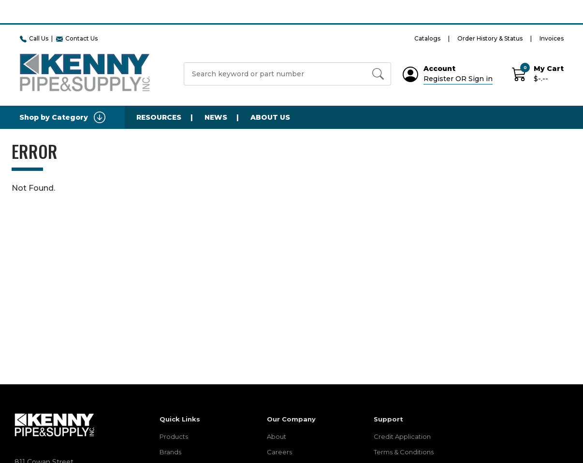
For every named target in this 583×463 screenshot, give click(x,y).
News (215, 117)
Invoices (551, 38)
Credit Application (402, 436)
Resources (158, 117)
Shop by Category (62, 117)
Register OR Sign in (458, 78)
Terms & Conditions (404, 452)
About (276, 436)
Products (174, 436)
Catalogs (427, 38)
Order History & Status (490, 38)
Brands (170, 452)
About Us (270, 117)
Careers (279, 452)
